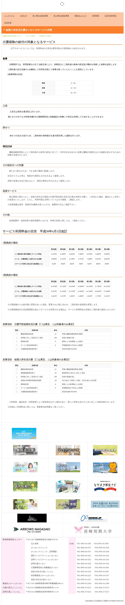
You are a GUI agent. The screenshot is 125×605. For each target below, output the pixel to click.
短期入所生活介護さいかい (12, 36)
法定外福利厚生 (111, 16)
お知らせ (23, 16)
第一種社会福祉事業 (40, 16)
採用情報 (95, 16)
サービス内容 (30, 36)
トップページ (9, 16)
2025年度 (7, 23)
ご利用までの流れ (45, 36)
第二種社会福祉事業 (61, 16)
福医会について (81, 16)
